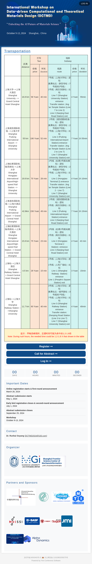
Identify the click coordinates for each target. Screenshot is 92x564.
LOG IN (84, 3)
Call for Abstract (46, 353)
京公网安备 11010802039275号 (55, 558)
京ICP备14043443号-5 (32, 558)
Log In (46, 361)
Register (46, 346)
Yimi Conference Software (50, 561)
